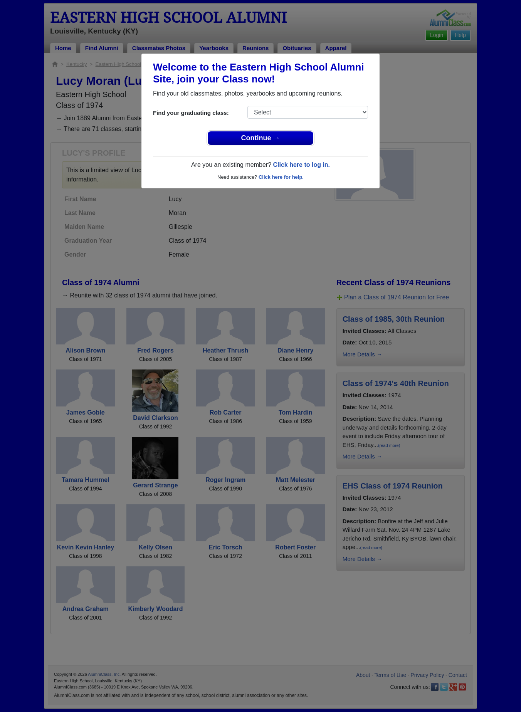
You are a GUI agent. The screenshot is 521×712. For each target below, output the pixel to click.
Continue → (260, 138)
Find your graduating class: (191, 112)
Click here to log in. (301, 164)
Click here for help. (281, 177)
